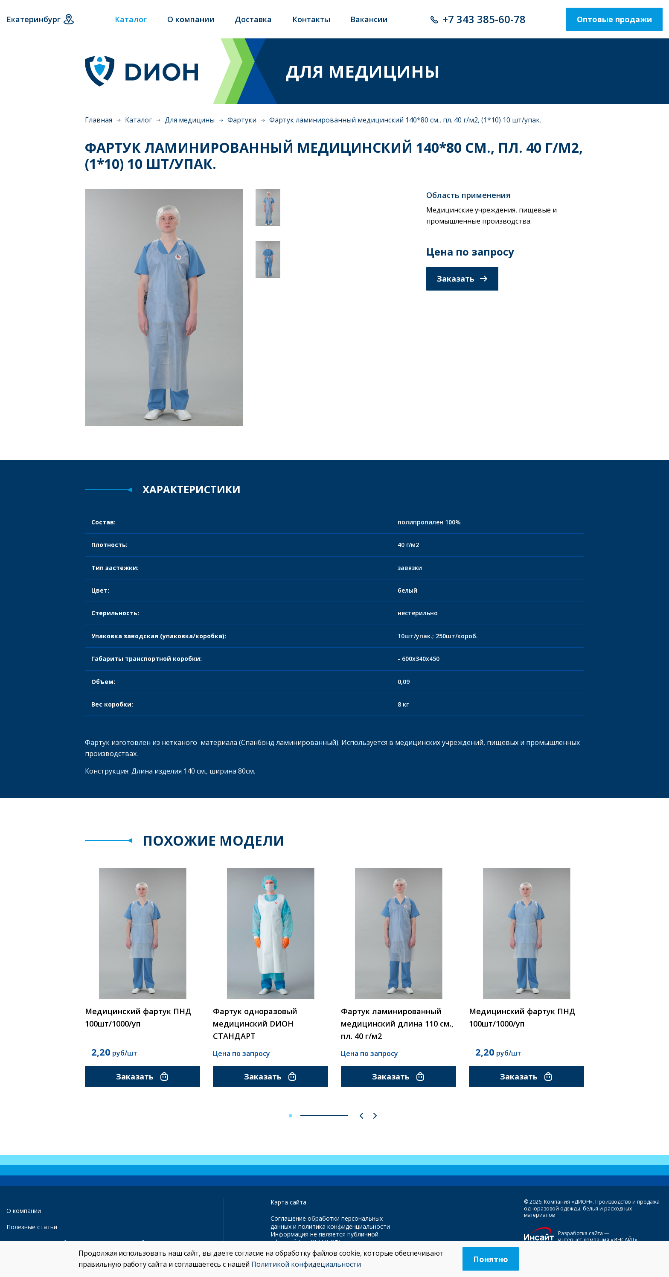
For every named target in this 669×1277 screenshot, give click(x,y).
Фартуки (241, 120)
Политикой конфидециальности (306, 1264)
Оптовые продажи (614, 19)
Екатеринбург (33, 19)
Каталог (138, 120)
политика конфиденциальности (344, 1226)
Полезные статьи (31, 1227)
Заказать (462, 278)
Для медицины (190, 120)
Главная (98, 120)
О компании (23, 1211)
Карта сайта (288, 1202)
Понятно (490, 1259)
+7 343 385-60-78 (484, 19)
